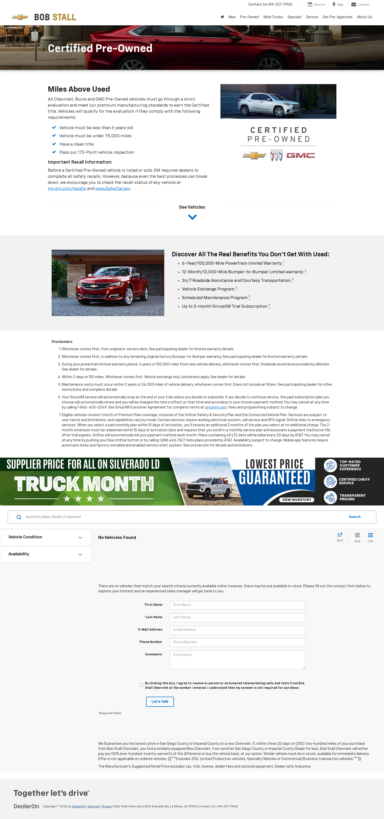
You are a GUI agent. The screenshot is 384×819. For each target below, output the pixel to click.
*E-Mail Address (149, 629)
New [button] (232, 17)
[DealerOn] (26, 806)
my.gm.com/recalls (67, 189)
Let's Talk (160, 702)
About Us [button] (364, 17)
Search (355, 517)
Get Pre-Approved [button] (337, 17)
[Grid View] (356, 538)
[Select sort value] (341, 538)
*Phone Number (150, 642)
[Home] (222, 17)
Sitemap (94, 806)
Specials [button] (294, 17)
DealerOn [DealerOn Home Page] (78, 806)
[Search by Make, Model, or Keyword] (185, 517)
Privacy (107, 806)
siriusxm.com (216, 407)
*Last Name (153, 617)
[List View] (370, 538)
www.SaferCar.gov (112, 189)
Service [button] (312, 17)
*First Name (153, 605)
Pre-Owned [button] (249, 17)
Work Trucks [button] (273, 17)
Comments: (153, 654)
